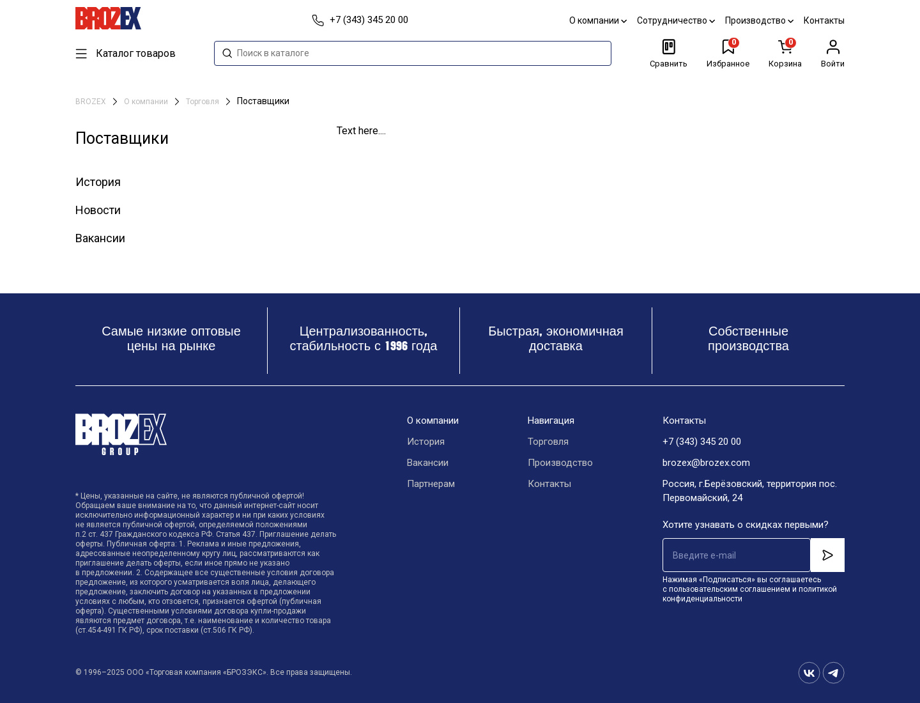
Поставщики (263, 101)
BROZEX (91, 101)
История (98, 182)
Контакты (824, 20)
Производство (759, 20)
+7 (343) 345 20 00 (702, 441)
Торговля (203, 101)
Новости (98, 210)
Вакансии (100, 238)
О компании (598, 20)
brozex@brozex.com (706, 462)
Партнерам (431, 484)
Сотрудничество (676, 20)
